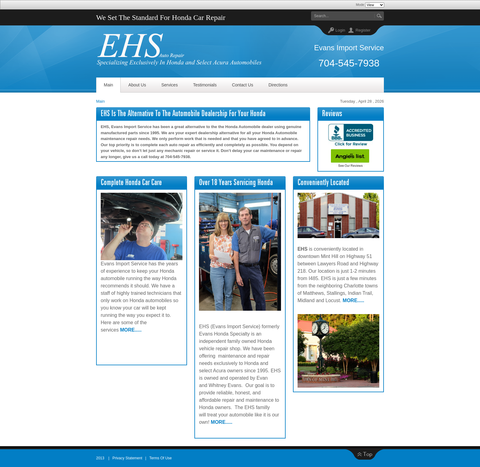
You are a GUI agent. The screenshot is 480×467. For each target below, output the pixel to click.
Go (379, 16)
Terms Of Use (160, 458)
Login (340, 30)
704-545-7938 (348, 63)
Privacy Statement (127, 458)
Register (363, 30)
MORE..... (130, 329)
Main (100, 101)
